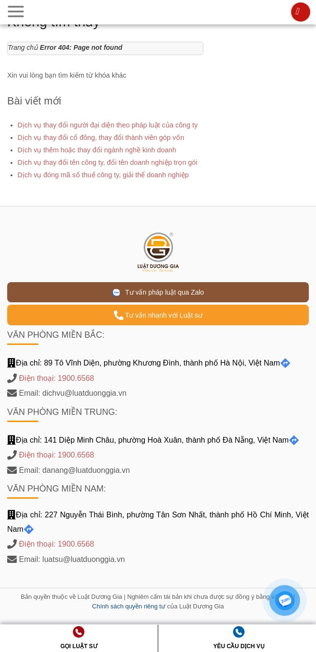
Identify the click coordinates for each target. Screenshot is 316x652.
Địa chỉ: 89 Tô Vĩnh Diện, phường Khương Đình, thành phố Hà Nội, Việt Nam (149, 363)
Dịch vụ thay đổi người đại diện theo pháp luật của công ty (108, 125)
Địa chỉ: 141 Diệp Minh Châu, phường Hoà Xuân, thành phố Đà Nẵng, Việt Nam (153, 440)
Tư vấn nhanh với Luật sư (158, 315)
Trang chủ (23, 47)
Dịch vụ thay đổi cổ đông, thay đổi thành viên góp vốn (101, 137)
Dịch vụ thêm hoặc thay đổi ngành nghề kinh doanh (97, 150)
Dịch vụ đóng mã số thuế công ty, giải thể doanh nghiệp (103, 175)
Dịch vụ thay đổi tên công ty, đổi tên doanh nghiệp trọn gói (108, 162)
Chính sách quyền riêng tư (128, 606)
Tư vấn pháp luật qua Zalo (158, 292)
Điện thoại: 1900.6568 (56, 378)
